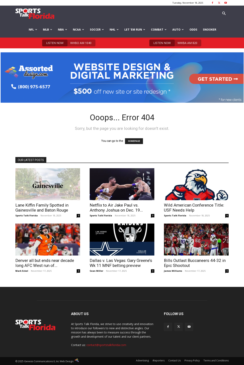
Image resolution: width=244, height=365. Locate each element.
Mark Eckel (21, 270)
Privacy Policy (192, 360)
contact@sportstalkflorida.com (106, 345)
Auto (178, 29)
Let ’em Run (134, 29)
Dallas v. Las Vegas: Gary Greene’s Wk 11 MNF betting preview (121, 263)
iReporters (159, 360)
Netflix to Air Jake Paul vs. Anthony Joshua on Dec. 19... (116, 208)
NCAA (78, 29)
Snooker (209, 29)
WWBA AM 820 (173, 43)
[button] (224, 14)
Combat (159, 29)
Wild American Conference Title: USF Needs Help (194, 208)
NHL (114, 29)
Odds (193, 29)
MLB (47, 29)
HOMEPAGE (134, 141)
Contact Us (174, 360)
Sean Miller (96, 270)
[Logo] (34, 14)
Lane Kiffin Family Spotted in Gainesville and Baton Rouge (41, 208)
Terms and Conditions (216, 360)
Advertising (142, 360)
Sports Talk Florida (26, 215)
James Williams (173, 270)
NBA (62, 29)
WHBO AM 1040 (66, 43)
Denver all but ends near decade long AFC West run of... (44, 263)
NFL (33, 29)
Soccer (97, 29)
